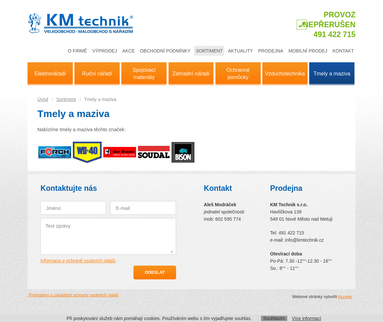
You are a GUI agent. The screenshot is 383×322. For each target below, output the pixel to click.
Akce (128, 50)
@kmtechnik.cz (308, 240)
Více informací (306, 318)
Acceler (345, 296)
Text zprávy (109, 237)
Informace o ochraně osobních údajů (77, 260)
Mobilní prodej (308, 50)
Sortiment (209, 50)
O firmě (77, 50)
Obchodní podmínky (165, 50)
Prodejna (270, 50)
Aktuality (240, 50)
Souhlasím (274, 318)
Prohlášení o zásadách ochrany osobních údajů (73, 294)
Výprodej (104, 50)
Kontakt (343, 50)
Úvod (42, 99)
